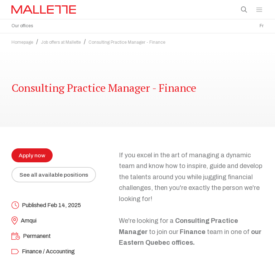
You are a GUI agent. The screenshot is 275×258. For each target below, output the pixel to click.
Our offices (22, 25)
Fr (262, 25)
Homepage (22, 40)
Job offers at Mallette (61, 40)
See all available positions (54, 173)
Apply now (32, 153)
